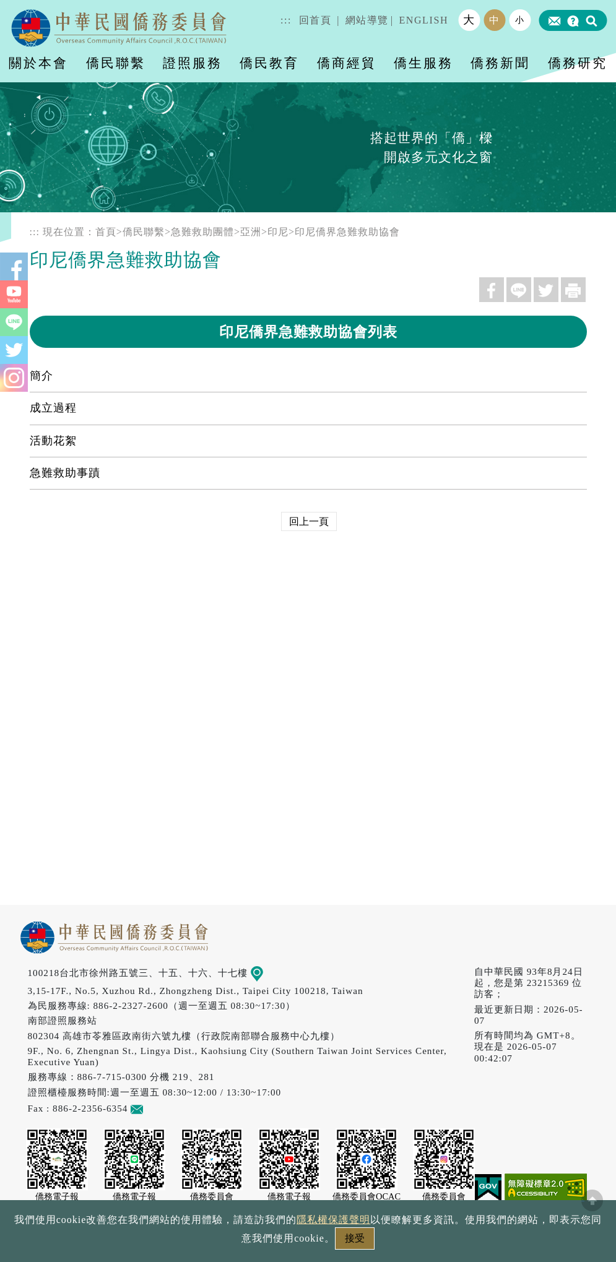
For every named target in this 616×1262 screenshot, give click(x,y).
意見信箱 (155, 1108)
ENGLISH (423, 20)
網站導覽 (367, 20)
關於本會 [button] (38, 63)
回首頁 (315, 20)
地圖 (265, 972)
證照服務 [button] (192, 63)
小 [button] (520, 20)
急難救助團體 (202, 232)
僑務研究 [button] (577, 63)
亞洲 (250, 232)
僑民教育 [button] (269, 63)
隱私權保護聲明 (333, 1219)
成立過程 (53, 408)
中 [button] (494, 20)
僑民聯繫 (144, 232)
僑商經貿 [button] (346, 63)
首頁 (105, 232)
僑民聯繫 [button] (115, 63)
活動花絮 (53, 440)
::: (286, 20)
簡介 (41, 376)
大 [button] (469, 20)
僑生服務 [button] (423, 63)
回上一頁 (309, 521)
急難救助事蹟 (65, 473)
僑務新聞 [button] (500, 63)
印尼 (277, 232)
